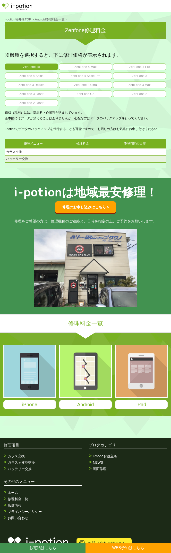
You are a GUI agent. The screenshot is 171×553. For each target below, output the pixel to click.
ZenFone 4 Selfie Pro (86, 76)
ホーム (13, 493)
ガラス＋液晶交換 (21, 462)
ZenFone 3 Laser (31, 94)
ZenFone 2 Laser (31, 103)
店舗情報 (14, 505)
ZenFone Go (85, 94)
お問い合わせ (18, 518)
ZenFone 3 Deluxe (31, 85)
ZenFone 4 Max (85, 67)
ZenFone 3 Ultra (85, 85)
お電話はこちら (42, 548)
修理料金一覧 (18, 499)
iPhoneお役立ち (105, 456)
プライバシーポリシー (25, 512)
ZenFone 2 (139, 94)
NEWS (98, 462)
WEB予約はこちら (128, 548)
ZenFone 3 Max (139, 85)
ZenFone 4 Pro (139, 67)
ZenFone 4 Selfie (31, 76)
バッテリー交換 (20, 469)
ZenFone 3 (139, 76)
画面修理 (99, 469)
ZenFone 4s (31, 67)
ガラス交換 (16, 456)
